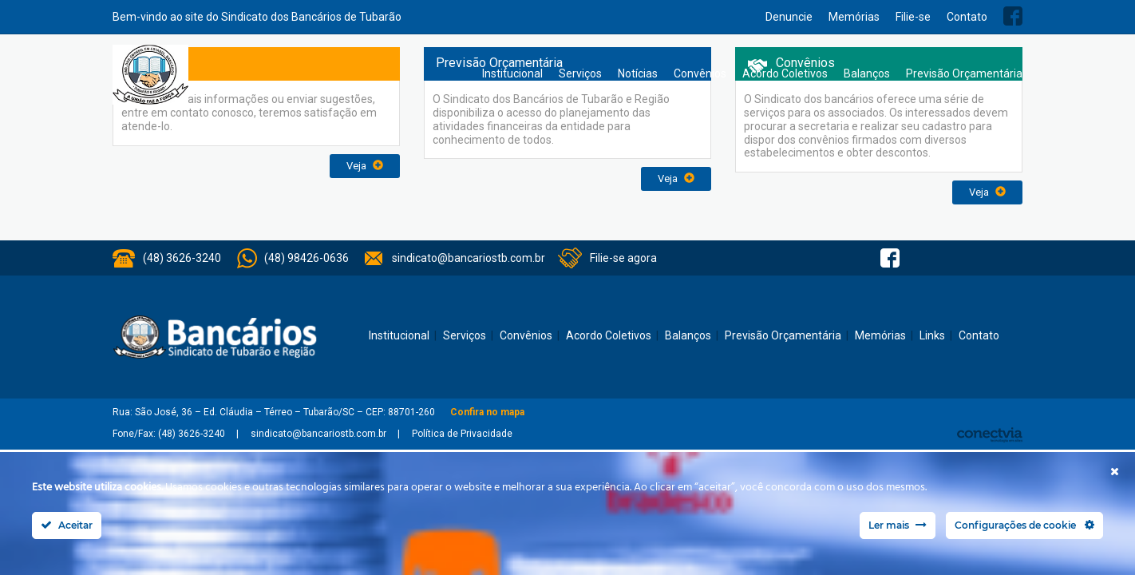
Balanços (867, 73)
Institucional (512, 73)
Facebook (1012, 16)
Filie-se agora (623, 258)
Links (932, 335)
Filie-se (913, 16)
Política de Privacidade (462, 433)
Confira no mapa (487, 412)
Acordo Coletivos (785, 73)
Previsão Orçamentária (964, 73)
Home (458, 73)
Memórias (854, 16)
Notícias (638, 73)
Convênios (700, 73)
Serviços (580, 73)
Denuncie (789, 16)
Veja (364, 166)
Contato (967, 16)
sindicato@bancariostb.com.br (468, 258)
